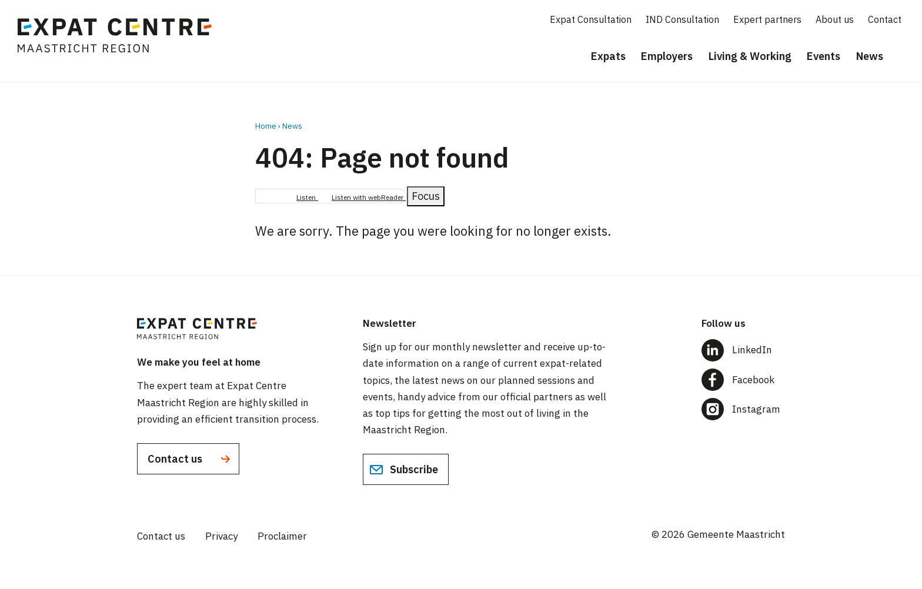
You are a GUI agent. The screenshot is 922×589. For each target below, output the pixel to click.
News (292, 126)
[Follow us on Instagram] (743, 409)
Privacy (221, 536)
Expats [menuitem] (608, 56)
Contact (884, 19)
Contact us (190, 459)
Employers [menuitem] (667, 56)
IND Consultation (682, 19)
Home (265, 126)
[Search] (904, 57)
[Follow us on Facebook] (743, 380)
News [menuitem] (869, 56)
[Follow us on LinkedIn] (743, 350)
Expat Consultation (591, 19)
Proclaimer (282, 536)
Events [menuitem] (823, 56)
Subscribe (403, 470)
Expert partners (767, 19)
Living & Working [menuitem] (750, 56)
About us (835, 19)
